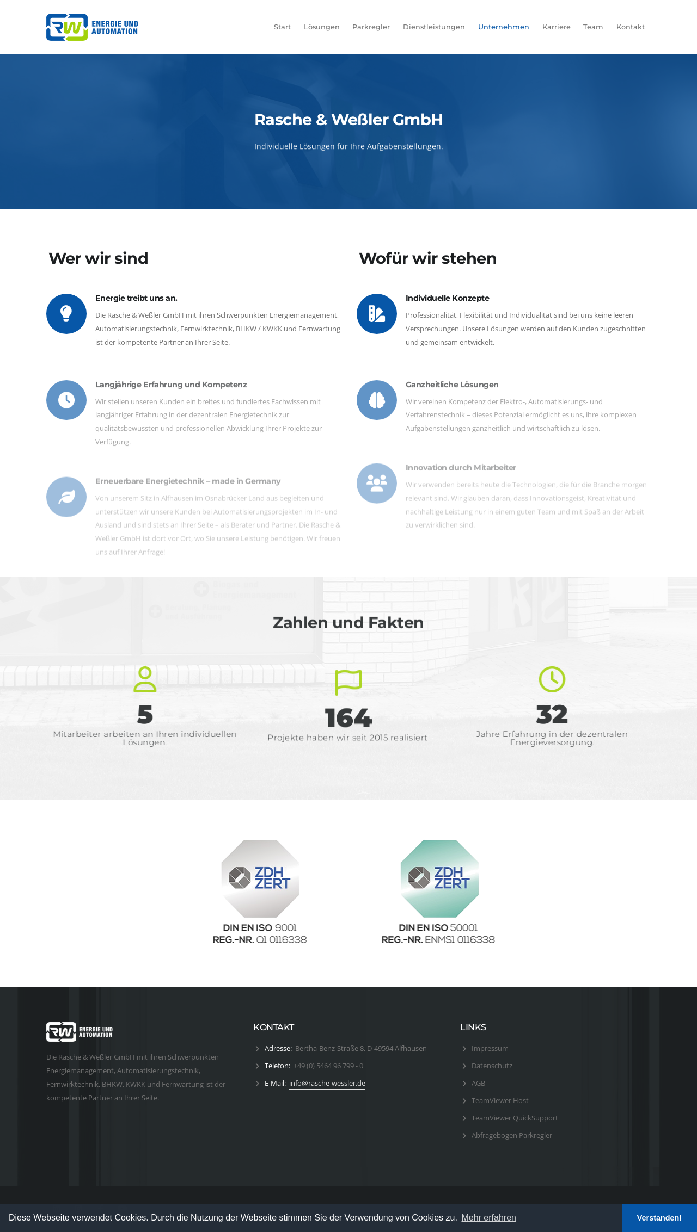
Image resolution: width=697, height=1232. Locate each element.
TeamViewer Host (500, 1100)
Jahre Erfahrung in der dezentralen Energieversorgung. (545, 738)
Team (593, 27)
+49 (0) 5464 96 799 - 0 (328, 1065)
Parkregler (371, 27)
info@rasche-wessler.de (327, 1083)
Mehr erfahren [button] (488, 1217)
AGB (478, 1083)
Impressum (490, 1048)
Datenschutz (492, 1065)
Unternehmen (503, 27)
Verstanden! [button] (659, 1218)
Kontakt (630, 27)
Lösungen (322, 27)
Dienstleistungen (434, 27)
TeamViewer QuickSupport (515, 1118)
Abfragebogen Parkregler (512, 1135)
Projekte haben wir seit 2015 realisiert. (348, 744)
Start (282, 27)
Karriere (556, 27)
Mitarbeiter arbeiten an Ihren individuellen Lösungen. (151, 738)
